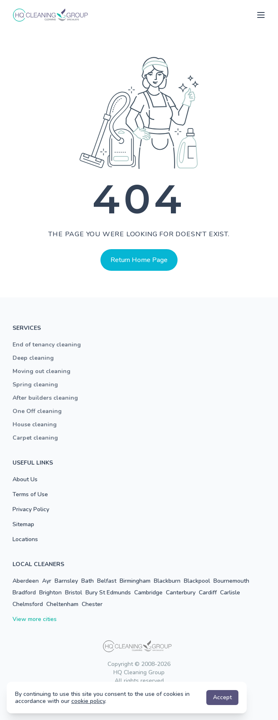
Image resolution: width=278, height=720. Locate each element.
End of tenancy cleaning (47, 345)
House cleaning (35, 424)
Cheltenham (62, 604)
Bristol (73, 592)
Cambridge (148, 592)
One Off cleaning (37, 411)
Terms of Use (30, 494)
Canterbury (180, 592)
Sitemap (23, 524)
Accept (222, 697)
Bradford (24, 592)
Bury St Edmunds (108, 592)
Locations (25, 539)
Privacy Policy (31, 509)
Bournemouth (231, 581)
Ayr (46, 581)
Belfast (106, 581)
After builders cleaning (45, 398)
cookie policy (88, 701)
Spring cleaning (35, 384)
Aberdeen (26, 581)
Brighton (50, 592)
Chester (92, 604)
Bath (87, 581)
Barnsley (66, 581)
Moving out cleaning (41, 371)
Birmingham (135, 581)
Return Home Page (139, 260)
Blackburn (167, 581)
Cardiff (208, 592)
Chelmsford (28, 604)
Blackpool (197, 581)
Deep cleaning (33, 358)
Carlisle (230, 592)
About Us (25, 479)
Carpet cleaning (35, 438)
